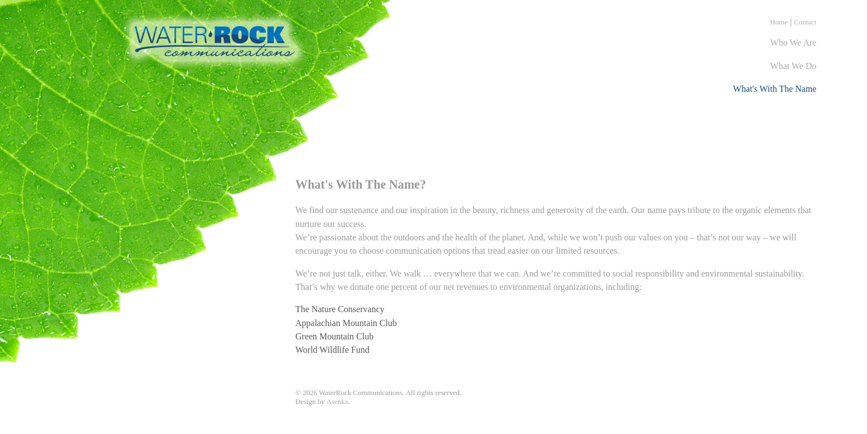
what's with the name (775, 88)
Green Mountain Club (334, 336)
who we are (793, 42)
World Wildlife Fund (332, 349)
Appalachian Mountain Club (346, 323)
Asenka (337, 401)
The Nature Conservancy (339, 309)
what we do (793, 66)
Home (779, 22)
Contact (805, 22)
